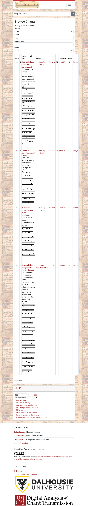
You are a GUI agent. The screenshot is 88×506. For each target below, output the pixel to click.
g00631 (63, 265)
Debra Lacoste (20, 432)
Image (75, 62)
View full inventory (23, 403)
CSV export (20, 410)
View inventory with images (26, 405)
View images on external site (27, 407)
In (53, 265)
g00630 (63, 208)
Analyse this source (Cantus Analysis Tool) (31, 417)
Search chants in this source (26, 412)
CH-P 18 (19, 388)
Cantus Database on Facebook (25, 474)
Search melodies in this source (27, 415)
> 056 (35, 395)
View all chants (21, 400)
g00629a (62, 62)
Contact (18, 471)
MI (50, 62)
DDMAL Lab (18, 439)
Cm (53, 208)
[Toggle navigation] (69, 4)
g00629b (62, 150)
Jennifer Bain (19, 436)
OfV (53, 62)
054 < (30, 395)
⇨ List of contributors (22, 443)
